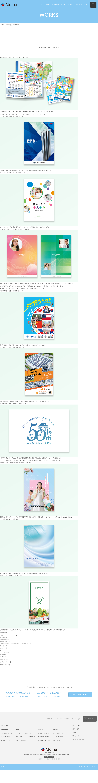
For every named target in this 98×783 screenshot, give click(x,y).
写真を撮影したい (58, 746)
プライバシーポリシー (90, 780)
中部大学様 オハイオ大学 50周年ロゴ (13, 404)
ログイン (3, 657)
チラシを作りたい (6, 750)
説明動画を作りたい (44, 753)
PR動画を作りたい (43, 746)
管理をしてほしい (21, 753)
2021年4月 (3, 648)
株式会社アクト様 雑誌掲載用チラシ (12, 347)
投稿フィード (4, 659)
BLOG (74, 732)
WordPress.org (5, 664)
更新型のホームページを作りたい (25, 750)
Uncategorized (5, 652)
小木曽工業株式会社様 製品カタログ (12, 116)
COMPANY (58, 732)
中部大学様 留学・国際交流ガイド (11, 291)
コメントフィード (5, 662)
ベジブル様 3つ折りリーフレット (11, 575)
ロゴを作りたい (5, 753)
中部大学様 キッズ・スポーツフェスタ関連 (14, 57)
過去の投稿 (3, 632)
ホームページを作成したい (23, 746)
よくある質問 (75, 742)
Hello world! (4, 639)
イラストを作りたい (58, 750)
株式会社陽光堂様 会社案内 (9, 519)
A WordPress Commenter (19, 644)
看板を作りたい (57, 753)
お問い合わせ (75, 749)
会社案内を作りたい (7, 746)
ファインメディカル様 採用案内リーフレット (15, 173)
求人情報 (74, 745)
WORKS (66, 732)
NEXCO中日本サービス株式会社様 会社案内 (14, 229)
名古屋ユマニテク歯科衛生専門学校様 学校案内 (15, 463)
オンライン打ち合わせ (77, 752)
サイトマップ (78, 780)
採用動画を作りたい (44, 750)
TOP (42, 732)
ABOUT (49, 732)
